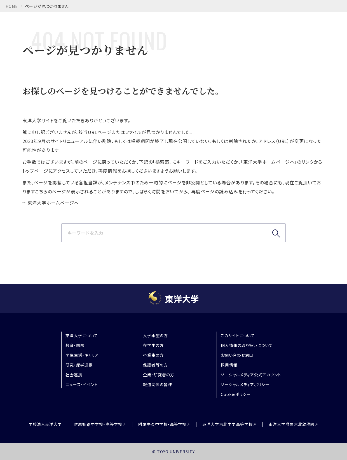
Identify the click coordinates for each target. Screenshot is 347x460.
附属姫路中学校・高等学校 (98, 424)
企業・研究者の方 (158, 374)
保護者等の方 (155, 365)
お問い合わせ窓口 (237, 355)
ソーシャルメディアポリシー (245, 384)
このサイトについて (238, 335)
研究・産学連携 (79, 365)
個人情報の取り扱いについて (247, 345)
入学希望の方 (155, 335)
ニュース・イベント (81, 384)
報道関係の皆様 (157, 384)
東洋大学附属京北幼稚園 (292, 424)
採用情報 (229, 365)
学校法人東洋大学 (45, 424)
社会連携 (73, 374)
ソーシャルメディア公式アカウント (251, 374)
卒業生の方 (153, 355)
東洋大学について (81, 335)
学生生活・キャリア (82, 355)
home (12, 6)
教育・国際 (75, 345)
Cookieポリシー (236, 394)
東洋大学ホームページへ (53, 202)
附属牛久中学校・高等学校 (162, 424)
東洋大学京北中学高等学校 (227, 424)
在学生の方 (153, 345)
